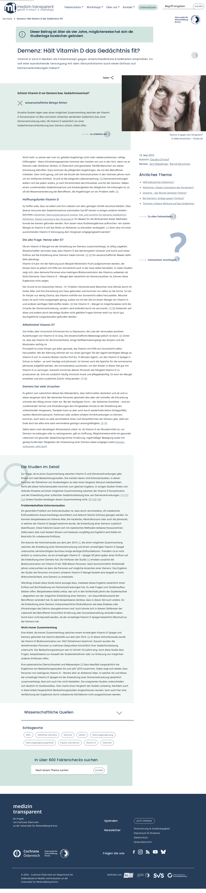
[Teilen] (108, 78)
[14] (99, 499)
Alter (28, 734)
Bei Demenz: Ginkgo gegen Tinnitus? (163, 198)
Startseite (7, 18)
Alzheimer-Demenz (47, 734)
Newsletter (112, 830)
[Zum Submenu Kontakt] (128, 7)
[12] (23, 499)
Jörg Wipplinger (159, 164)
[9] (105, 423)
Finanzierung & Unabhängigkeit (152, 828)
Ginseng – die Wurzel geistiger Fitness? (165, 192)
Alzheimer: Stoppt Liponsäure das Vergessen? (47, 218)
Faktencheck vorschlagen (162, 259)
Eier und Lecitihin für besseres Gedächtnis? (102, 214)
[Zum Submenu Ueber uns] (113, 7)
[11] (126, 495)
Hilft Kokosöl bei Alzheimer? (158, 182)
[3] (86, 255)
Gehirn (82, 734)
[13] (94, 499)
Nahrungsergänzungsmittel (40, 742)
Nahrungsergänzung (102, 734)
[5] (101, 178)
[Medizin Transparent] (29, 8)
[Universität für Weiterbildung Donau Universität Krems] (56, 854)
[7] (110, 308)
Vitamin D (91, 742)
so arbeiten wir (98, 134)
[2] (90, 499)
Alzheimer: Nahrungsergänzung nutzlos (56, 214)
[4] (90, 255)
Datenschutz (141, 837)
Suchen (198, 6)
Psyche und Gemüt (69, 742)
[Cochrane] (26, 853)
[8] (71, 303)
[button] (77, 713)
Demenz (68, 734)
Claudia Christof (159, 159)
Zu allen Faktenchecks (160, 216)
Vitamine (107, 742)
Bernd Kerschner (180, 164)
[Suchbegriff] (69, 770)
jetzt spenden (144, 821)
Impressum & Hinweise (147, 832)
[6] (120, 335)
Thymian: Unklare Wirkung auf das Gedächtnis (168, 203)
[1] (107, 227)
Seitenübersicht (143, 841)
